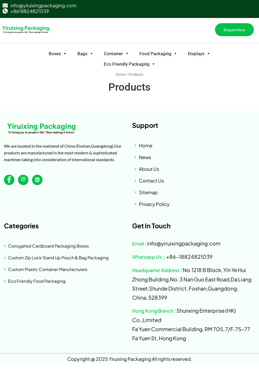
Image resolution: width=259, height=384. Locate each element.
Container (116, 53)
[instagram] (23, 180)
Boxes (58, 53)
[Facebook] (9, 180)
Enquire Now (234, 29)
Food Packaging (158, 53)
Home (120, 74)
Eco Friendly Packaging (130, 64)
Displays (199, 53)
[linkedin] (37, 180)
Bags (85, 53)
